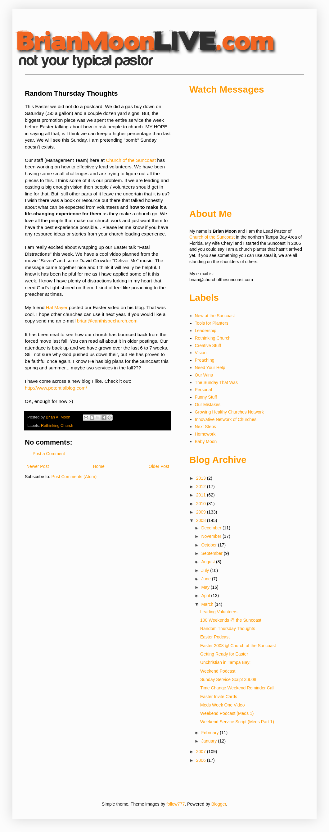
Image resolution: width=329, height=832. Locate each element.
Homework (205, 434)
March (207, 604)
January (209, 740)
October (209, 544)
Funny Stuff (206, 397)
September (212, 553)
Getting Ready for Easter (224, 653)
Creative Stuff (208, 345)
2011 (201, 494)
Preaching (204, 360)
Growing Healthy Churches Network (229, 411)
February (210, 732)
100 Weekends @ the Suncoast (230, 620)
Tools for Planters (211, 323)
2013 (201, 478)
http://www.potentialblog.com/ (56, 388)
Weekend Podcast (217, 671)
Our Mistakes (207, 404)
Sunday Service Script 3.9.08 (228, 679)
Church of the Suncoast (131, 160)
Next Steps (205, 426)
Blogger (218, 804)
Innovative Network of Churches (225, 419)
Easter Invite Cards (218, 696)
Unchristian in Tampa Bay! (225, 662)
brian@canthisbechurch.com (107, 320)
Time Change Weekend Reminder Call (237, 687)
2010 (201, 503)
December (211, 527)
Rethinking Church (57, 425)
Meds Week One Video (222, 704)
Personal (203, 389)
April (206, 595)
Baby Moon (206, 441)
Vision (201, 352)
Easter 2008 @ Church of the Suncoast (238, 645)
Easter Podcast (215, 636)
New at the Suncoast (215, 315)
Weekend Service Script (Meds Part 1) (237, 721)
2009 (201, 512)
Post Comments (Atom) (74, 476)
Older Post (159, 466)
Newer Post (37, 466)
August (208, 561)
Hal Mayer (57, 307)
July (205, 570)
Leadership (205, 330)
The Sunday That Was (216, 382)
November (211, 536)
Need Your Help (210, 367)
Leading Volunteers (218, 611)
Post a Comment (49, 453)
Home (98, 466)
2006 (201, 760)
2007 (201, 751)
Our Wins (204, 375)
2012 (201, 486)
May (205, 587)
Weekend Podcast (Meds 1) (227, 713)
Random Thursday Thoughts (227, 628)
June (206, 578)
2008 (201, 520)
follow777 (175, 804)
